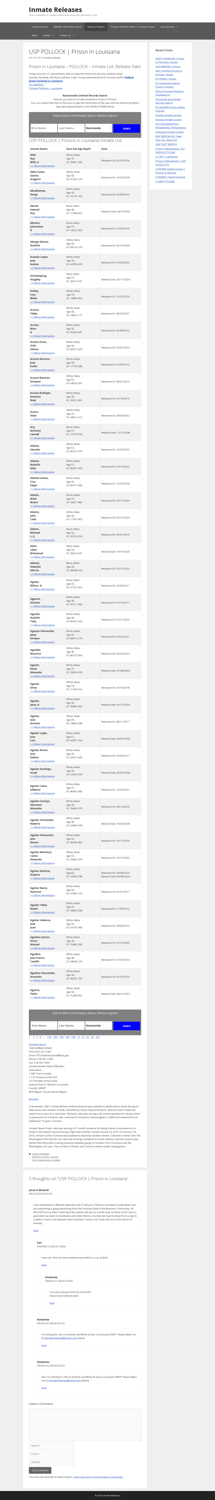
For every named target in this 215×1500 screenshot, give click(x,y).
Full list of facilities (96, 26)
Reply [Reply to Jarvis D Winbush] (35, 1230)
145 (67, 1037)
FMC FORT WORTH (166, 144)
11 (79, 1037)
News (34, 35)
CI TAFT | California (166, 156)
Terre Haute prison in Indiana (46, 1160)
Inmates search (37, 1044)
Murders (34, 1099)
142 (49, 1037)
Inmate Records (40, 26)
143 (55, 1037)
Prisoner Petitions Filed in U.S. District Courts (133, 26)
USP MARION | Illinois (167, 66)
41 (92, 1037)
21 (83, 1037)
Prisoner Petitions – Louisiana (45, 88)
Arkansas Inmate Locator (169, 132)
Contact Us (68, 35)
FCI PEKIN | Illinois (165, 78)
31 (88, 1037)
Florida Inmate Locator (168, 115)
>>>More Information (42, 165)
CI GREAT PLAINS (165, 181)
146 (73, 1037)
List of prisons (170, 26)
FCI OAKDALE (36, 84)
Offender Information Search (67, 26)
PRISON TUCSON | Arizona (45, 1157)
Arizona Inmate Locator (168, 119)
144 (61, 1037)
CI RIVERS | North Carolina (170, 177)
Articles (50, 35)
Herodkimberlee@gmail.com (60, 1338)
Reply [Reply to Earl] (43, 1265)
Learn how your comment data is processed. (98, 1477)
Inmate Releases (55, 9)
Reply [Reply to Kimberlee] (52, 1303)
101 (98, 1037)
